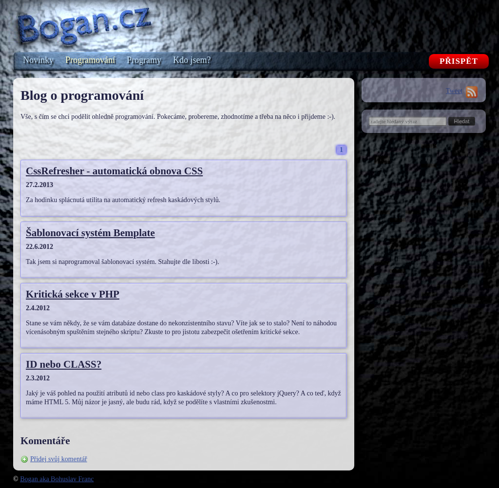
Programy (144, 60)
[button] (462, 121)
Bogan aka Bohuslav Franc (57, 479)
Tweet (454, 90)
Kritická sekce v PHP (72, 294)
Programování (90, 60)
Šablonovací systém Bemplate (90, 233)
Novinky (38, 60)
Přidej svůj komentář (58, 459)
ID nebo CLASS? (63, 364)
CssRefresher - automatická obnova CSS (114, 171)
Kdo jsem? (192, 60)
